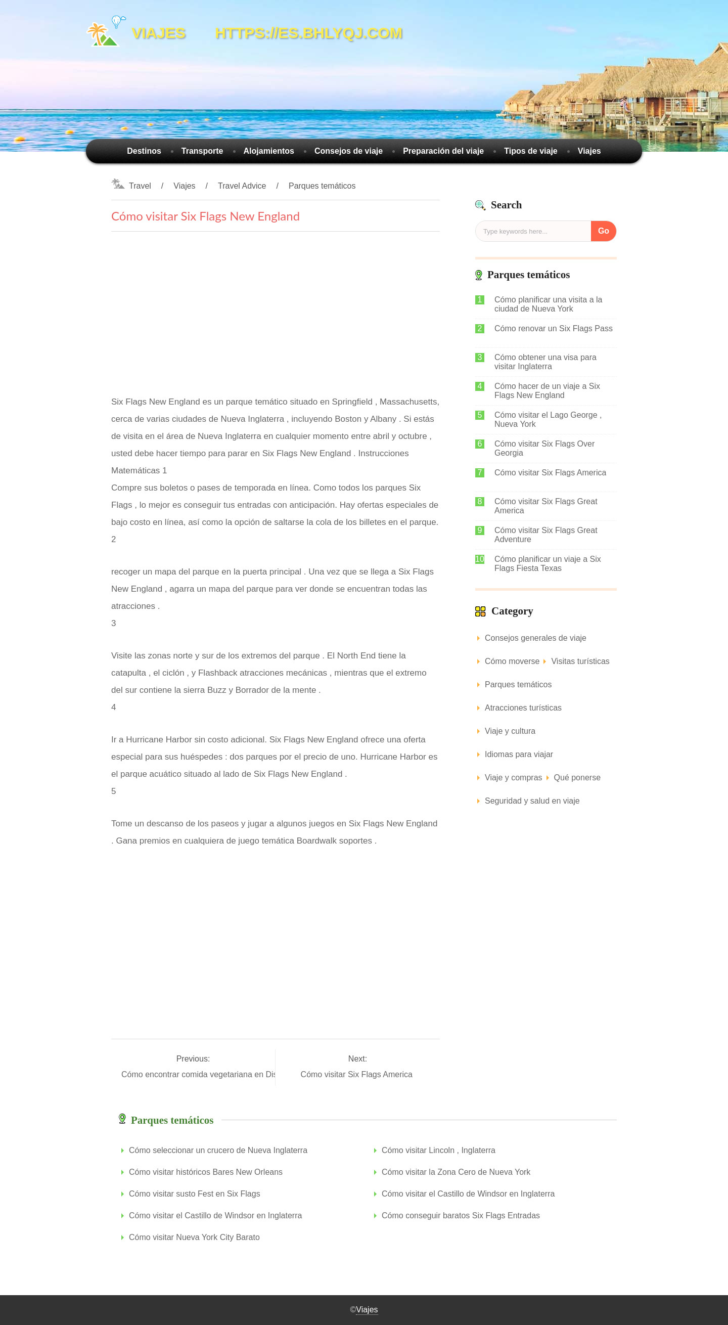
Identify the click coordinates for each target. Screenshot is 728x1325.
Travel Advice (242, 186)
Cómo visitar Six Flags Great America (546, 506)
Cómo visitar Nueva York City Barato (194, 1237)
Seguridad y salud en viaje (532, 801)
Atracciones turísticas (523, 707)
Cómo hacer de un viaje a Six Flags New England (547, 391)
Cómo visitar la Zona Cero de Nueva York (456, 1172)
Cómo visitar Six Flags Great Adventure (546, 535)
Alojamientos (269, 151)
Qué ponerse (577, 777)
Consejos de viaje (348, 151)
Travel (140, 186)
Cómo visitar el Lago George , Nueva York (548, 419)
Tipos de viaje (531, 151)
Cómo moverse (512, 661)
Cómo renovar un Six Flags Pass (553, 328)
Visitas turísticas (580, 661)
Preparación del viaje (443, 151)
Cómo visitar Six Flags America (358, 1074)
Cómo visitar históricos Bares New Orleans (206, 1172)
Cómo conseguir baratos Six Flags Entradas (461, 1215)
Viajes (589, 151)
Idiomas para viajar (519, 754)
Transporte (202, 151)
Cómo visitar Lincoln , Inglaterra (438, 1150)
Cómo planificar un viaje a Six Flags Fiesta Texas (547, 563)
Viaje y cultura (510, 731)
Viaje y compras (513, 777)
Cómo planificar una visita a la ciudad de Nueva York (548, 304)
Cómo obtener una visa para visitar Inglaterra (545, 362)
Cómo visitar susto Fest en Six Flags (194, 1193)
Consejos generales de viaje (535, 638)
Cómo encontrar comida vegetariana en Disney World (218, 1074)
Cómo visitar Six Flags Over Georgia (544, 448)
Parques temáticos (322, 186)
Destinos (144, 151)
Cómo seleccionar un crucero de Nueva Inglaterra (218, 1150)
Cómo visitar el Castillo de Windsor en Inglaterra (468, 1193)
